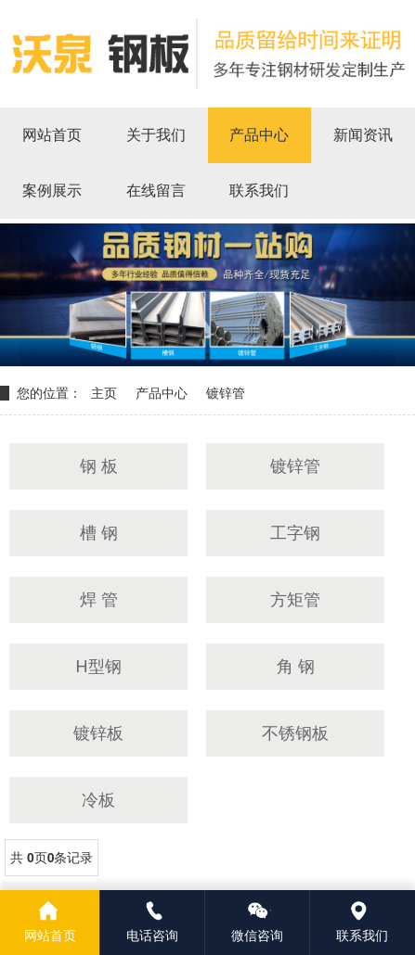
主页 (104, 393)
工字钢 (295, 533)
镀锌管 (225, 393)
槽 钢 (99, 533)
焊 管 (99, 600)
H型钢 (99, 666)
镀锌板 (98, 733)
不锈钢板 (295, 733)
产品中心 (162, 393)
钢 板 (99, 466)
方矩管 (295, 600)
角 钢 (296, 666)
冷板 (98, 800)
